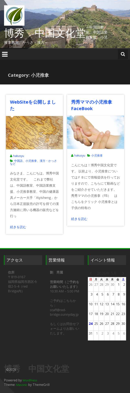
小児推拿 (31, 161)
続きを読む (18, 227)
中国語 (18, 161)
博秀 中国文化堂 (45, 33)
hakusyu (18, 156)
